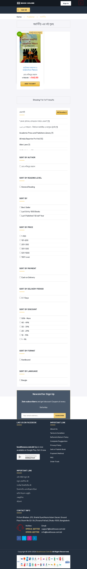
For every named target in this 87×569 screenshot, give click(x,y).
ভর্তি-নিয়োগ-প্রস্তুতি (23, 493)
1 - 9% (22, 339)
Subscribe (59, 415)
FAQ (51, 457)
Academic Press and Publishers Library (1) (36, 133)
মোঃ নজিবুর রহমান (27, 166)
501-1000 (24, 253)
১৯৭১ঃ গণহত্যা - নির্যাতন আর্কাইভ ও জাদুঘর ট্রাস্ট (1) (38, 127)
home (19, 17)
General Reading (27, 187)
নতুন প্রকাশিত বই (22, 481)
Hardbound (24, 360)
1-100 (22, 236)
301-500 (24, 249)
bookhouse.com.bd (44, 552)
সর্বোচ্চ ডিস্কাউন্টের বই (24, 485)
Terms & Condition (57, 433)
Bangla (23, 380)
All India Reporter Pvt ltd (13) (31, 139)
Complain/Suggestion (58, 441)
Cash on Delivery (27, 277)
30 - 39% (24, 327)
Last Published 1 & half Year (31, 216)
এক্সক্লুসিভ (20, 497)
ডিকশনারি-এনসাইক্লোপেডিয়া (27, 489)
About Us (54, 429)
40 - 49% (24, 323)
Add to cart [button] (30, 84)
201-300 (24, 245)
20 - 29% (24, 331)
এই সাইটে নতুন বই (23, 477)
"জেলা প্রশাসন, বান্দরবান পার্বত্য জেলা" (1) (34, 121)
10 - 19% (23, 335)
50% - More (25, 318)
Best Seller (24, 207)
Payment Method (57, 453)
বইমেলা (19, 501)
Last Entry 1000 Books (29, 212)
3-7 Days (24, 298)
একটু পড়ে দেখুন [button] (35, 33)
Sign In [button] (66, 3)
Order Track (54, 461)
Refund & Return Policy (59, 437)
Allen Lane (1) (24, 145)
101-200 (23, 240)
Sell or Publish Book (58, 449)
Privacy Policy (55, 445)
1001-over (24, 257)
